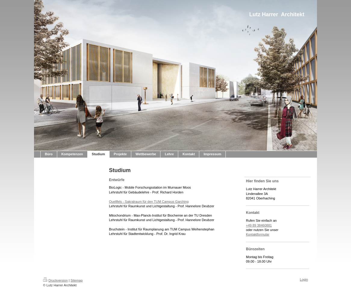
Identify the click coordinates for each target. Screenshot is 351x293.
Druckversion (55, 280)
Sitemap (76, 280)
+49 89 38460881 (259, 225)
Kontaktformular (257, 234)
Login (304, 279)
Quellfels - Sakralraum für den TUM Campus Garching (149, 201)
